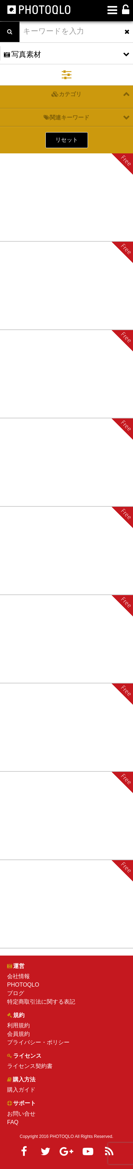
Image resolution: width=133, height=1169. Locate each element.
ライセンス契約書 (29, 1066)
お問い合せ (21, 1114)
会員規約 (18, 1034)
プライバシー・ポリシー (38, 1042)
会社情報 (18, 976)
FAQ (12, 1122)
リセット (66, 140)
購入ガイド (21, 1090)
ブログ (15, 993)
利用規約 (18, 1025)
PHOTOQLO (23, 985)
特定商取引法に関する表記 (41, 1002)
